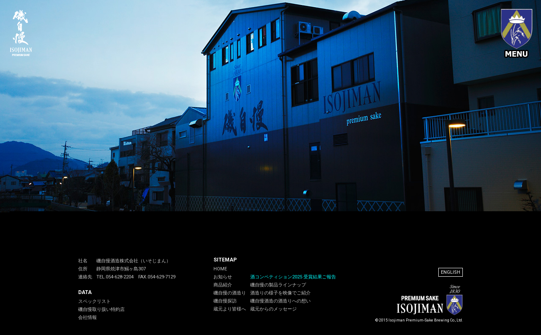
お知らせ (222, 277)
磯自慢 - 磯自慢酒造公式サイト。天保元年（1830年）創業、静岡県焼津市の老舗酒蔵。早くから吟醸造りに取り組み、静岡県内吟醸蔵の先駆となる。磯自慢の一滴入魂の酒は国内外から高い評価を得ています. (24, 33)
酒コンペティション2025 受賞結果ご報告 (293, 277)
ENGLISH (450, 272)
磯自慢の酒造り (229, 293)
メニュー (517, 33)
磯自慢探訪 (225, 301)
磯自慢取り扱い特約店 (101, 309)
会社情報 (87, 317)
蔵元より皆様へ (229, 309)
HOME (220, 269)
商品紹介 (222, 285)
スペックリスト (94, 301)
